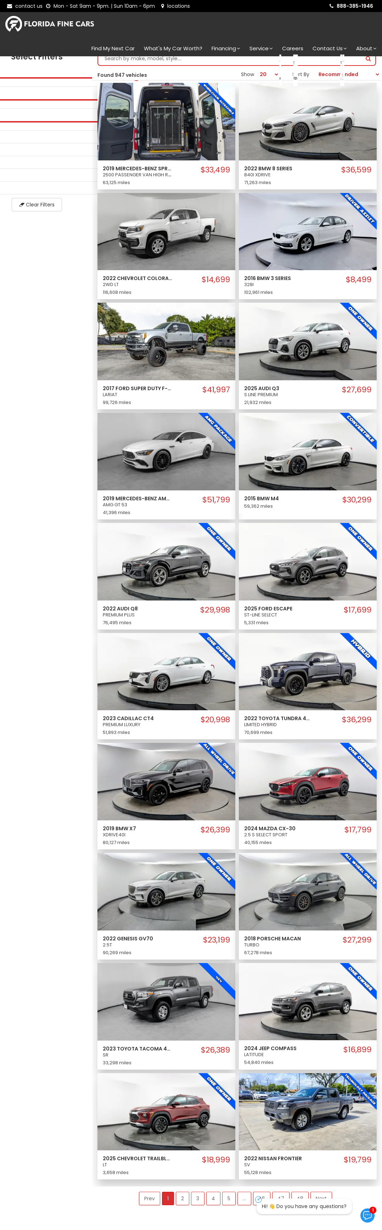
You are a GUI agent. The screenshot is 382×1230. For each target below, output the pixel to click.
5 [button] (228, 1205)
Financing (226, 48)
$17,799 (357, 837)
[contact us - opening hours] (102, 6)
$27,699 (356, 397)
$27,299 (357, 947)
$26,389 (215, 1057)
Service (261, 48)
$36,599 (356, 177)
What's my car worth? (173, 48)
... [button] (244, 1205)
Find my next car (113, 48)
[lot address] (175, 6)
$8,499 (358, 287)
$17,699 (357, 617)
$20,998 (215, 727)
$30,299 (356, 507)
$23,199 (216, 947)
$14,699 (216, 287)
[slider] (7, 84)
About (366, 48)
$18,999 (216, 1167)
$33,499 (215, 177)
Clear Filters (46, 211)
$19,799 (357, 1167)
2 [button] (182, 1205)
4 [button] (213, 1205)
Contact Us (330, 48)
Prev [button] (149, 1205)
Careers (292, 48)
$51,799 (216, 507)
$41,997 (216, 397)
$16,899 (357, 1057)
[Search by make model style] (229, 65)
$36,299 (356, 727)
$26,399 (215, 837)
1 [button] (168, 1205)
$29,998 (215, 617)
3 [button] (197, 1205)
